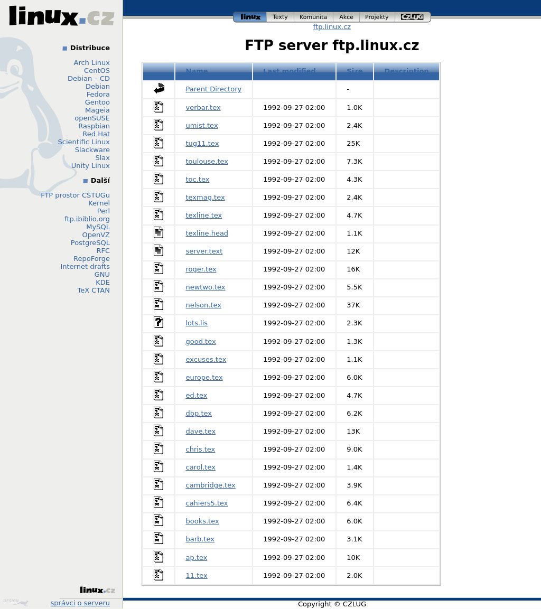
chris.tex (201, 449)
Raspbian (94, 126)
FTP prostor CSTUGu (75, 195)
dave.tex (201, 431)
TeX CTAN (94, 290)
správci (63, 603)
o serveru (94, 603)
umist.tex (202, 125)
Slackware (92, 150)
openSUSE (92, 118)
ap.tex (197, 557)
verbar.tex (203, 107)
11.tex (197, 575)
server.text (204, 251)
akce (346, 17)
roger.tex (201, 269)
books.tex (202, 521)
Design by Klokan (16, 602)
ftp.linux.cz (332, 27)
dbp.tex (199, 413)
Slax (102, 158)
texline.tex (204, 215)
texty (280, 17)
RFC (103, 251)
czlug (413, 17)
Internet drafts (85, 266)
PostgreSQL (90, 243)
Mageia (97, 110)
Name (197, 71)
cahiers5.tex (207, 503)
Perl (103, 211)
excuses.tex (206, 359)
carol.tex (201, 467)
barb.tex (200, 539)
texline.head (207, 233)
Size (354, 71)
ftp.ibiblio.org (87, 219)
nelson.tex (204, 305)
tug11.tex (202, 143)
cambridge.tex (211, 485)
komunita (313, 17)
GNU (102, 274)
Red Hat (96, 134)
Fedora (98, 94)
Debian (98, 86)
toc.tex (198, 179)
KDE (103, 282)
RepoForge (91, 259)
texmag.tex (205, 197)
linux (250, 17)
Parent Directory (214, 89)
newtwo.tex (206, 287)
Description (407, 71)
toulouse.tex (207, 161)
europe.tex (204, 377)
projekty (377, 17)
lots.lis (197, 323)
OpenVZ (96, 235)
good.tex (201, 341)
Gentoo (97, 102)
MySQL (98, 227)
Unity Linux (90, 166)
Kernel (99, 203)
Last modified (289, 71)
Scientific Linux (84, 142)
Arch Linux (92, 63)
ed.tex (197, 395)
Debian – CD (89, 78)
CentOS (97, 70)
